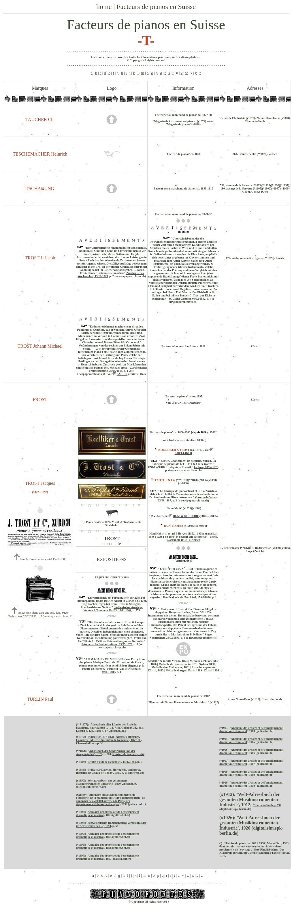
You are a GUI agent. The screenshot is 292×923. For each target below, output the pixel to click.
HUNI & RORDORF (188, 402)
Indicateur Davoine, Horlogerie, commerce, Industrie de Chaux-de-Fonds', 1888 (108, 771)
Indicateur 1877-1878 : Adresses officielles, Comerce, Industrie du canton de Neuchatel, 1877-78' (108, 738)
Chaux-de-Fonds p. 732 (267, 805)
